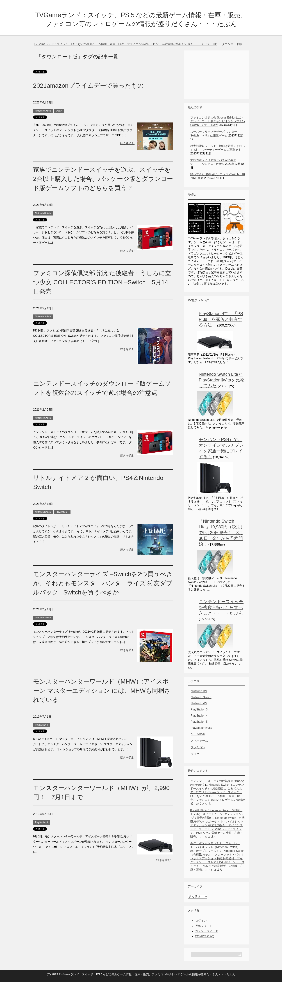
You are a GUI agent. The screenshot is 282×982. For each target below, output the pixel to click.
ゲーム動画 (198, 734)
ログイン (201, 920)
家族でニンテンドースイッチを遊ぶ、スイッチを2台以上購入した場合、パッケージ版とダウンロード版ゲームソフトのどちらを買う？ (103, 178)
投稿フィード (203, 925)
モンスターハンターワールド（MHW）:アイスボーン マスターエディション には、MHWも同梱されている (101, 690)
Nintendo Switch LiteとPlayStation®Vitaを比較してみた (221, 380)
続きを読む (127, 143)
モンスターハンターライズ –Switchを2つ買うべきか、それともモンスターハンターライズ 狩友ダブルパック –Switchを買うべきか (102, 583)
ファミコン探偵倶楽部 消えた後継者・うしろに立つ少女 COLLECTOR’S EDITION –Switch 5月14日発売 (102, 282)
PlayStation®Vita (201, 727)
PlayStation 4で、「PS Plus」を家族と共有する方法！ (221, 319)
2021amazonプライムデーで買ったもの (88, 85)
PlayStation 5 (199, 721)
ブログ (59, 111)
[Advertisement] (216, 73)
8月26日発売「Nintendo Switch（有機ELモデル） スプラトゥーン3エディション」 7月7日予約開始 (218, 814)
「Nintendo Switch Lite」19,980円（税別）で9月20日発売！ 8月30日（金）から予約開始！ (222, 532)
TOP (125, 44)
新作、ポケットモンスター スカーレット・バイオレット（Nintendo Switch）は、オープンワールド (215, 847)
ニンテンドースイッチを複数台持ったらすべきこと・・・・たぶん (221, 607)
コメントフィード (206, 931)
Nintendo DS (199, 691)
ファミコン (198, 747)
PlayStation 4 (62, 512)
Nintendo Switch (43, 111)
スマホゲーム (199, 740)
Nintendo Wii (199, 703)
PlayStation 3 (199, 709)
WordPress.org (204, 936)
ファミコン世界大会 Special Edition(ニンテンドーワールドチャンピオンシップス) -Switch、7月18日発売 (217, 121)
